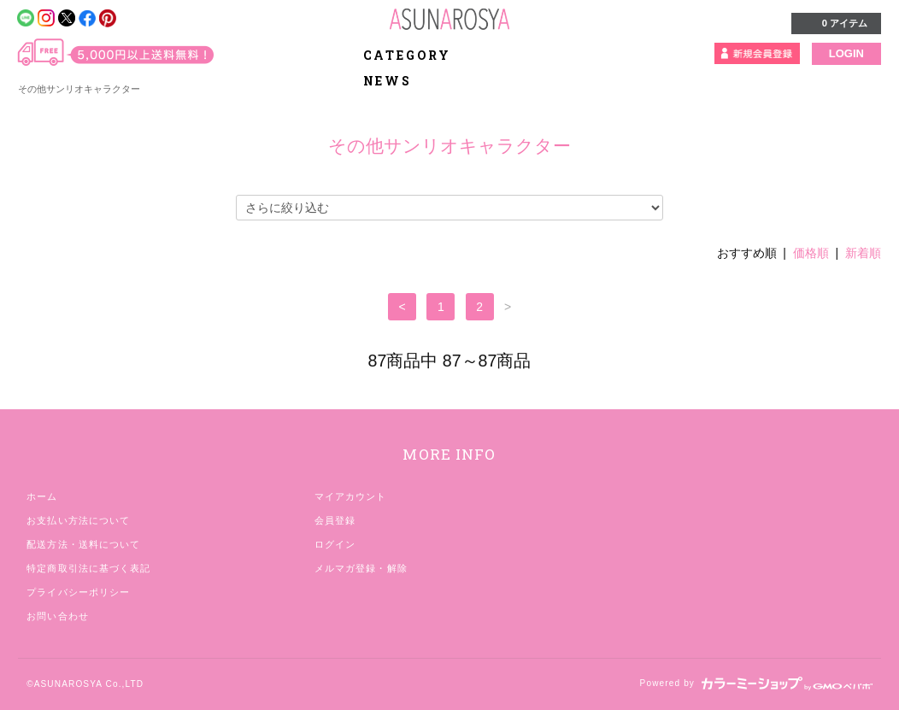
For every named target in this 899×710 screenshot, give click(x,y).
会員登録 (334, 520)
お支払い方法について (78, 520)
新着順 (863, 253)
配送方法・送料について (83, 544)
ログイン (334, 544)
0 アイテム (834, 22)
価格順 (811, 253)
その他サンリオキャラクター (79, 89)
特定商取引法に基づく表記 (88, 568)
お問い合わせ (57, 616)
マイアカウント (350, 496)
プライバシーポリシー (78, 592)
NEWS (387, 81)
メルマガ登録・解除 (361, 568)
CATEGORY (416, 55)
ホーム (41, 496)
